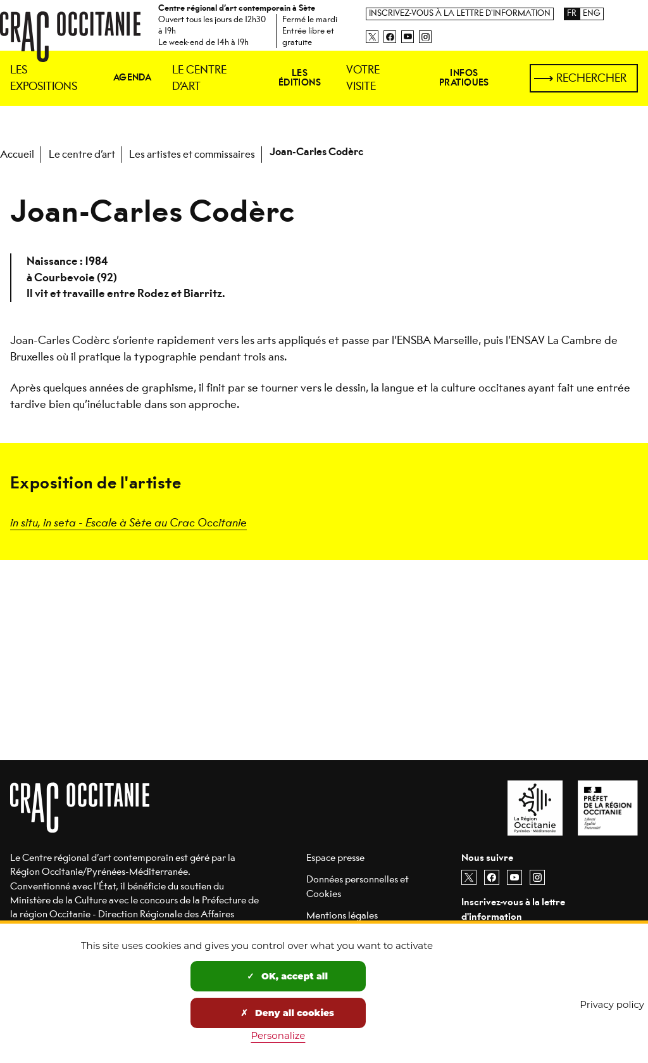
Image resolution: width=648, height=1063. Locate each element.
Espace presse (335, 857)
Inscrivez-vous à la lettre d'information (460, 14)
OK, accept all (287, 976)
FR (571, 14)
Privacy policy (612, 1004)
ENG (592, 14)
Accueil (17, 154)
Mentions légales (342, 915)
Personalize (278, 1035)
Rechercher (591, 78)
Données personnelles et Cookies (357, 886)
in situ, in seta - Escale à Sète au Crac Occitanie (128, 522)
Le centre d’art (82, 154)
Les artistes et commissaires (192, 154)
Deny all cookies (287, 1013)
